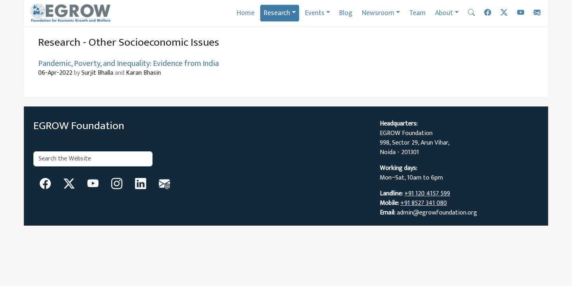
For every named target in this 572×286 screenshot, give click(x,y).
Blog (345, 13)
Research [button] (277, 13)
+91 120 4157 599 (427, 193)
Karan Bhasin (137, 73)
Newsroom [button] (378, 13)
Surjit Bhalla (97, 73)
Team (417, 13)
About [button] (444, 13)
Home (246, 13)
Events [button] (315, 13)
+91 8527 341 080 (423, 203)
